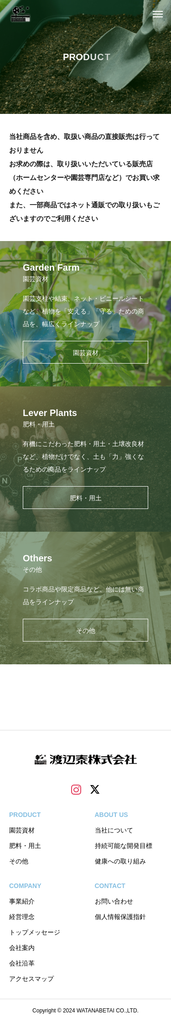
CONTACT (110, 885)
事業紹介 (22, 901)
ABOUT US (111, 814)
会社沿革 (22, 963)
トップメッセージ (34, 932)
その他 (18, 861)
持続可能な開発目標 (123, 845)
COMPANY (25, 885)
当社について (114, 830)
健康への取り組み (120, 861)
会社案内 (22, 947)
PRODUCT (25, 814)
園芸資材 (22, 830)
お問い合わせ (114, 901)
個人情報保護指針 (120, 916)
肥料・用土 (25, 845)
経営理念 (22, 916)
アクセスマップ (31, 978)
